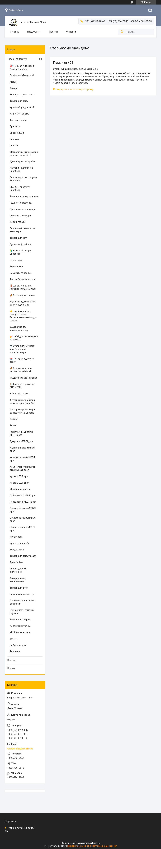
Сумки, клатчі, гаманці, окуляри (22, 612)
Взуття (13, 638)
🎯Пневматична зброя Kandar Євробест (22, 67)
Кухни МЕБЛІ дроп (19, 476)
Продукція (32, 31)
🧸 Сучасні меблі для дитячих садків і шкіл (21, 370)
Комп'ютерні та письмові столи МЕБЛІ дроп (23, 468)
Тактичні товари (18, 120)
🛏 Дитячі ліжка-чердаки (23, 378)
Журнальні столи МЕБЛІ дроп (22, 449)
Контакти (71, 31)
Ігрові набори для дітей (22, 107)
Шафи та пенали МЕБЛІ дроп (22, 529)
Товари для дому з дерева (24, 196)
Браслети (15, 126)
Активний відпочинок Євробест (21, 169)
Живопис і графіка (19, 113)
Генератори (16, 260)
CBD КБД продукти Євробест (20, 188)
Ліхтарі (13, 88)
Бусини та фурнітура (21, 244)
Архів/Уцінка (17, 562)
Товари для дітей (19, 588)
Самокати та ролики (20, 273)
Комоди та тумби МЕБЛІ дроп (22, 459)
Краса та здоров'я (19, 543)
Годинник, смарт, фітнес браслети (22, 602)
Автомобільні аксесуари (23, 279)
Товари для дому (19, 101)
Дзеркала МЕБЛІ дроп (21, 441)
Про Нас (53, 31)
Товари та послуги (17, 59)
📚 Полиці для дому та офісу (22, 360)
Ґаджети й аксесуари (21, 202)
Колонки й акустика (20, 626)
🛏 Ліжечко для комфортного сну (19, 328)
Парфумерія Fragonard (22, 75)
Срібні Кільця (17, 133)
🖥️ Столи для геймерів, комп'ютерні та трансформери (22, 349)
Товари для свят (18, 238)
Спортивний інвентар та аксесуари (22, 230)
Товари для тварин (20, 619)
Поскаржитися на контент (79, 846)
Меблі (13, 82)
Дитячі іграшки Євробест (23, 161)
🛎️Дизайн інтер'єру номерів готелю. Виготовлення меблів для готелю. (23, 316)
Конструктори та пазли (22, 94)
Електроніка (16, 266)
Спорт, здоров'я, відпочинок (18, 570)
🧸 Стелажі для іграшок (22, 295)
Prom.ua (96, 843)
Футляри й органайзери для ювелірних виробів (22, 402)
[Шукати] (122, 31)
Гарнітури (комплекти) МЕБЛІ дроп (21, 433)
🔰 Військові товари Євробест (20, 252)
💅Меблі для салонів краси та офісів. (24, 338)
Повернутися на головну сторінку (73, 89)
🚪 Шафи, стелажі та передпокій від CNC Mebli (23, 287)
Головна (14, 31)
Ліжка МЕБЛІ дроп (19, 483)
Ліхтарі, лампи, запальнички (17, 580)
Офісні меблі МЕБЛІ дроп (23, 495)
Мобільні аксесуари (20, 632)
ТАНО (13, 425)
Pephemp (15, 651)
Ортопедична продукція (22, 209)
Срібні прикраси (18, 645)
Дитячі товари (17, 222)
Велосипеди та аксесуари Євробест (23, 179)
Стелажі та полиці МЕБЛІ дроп (23, 519)
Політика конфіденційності (104, 846)
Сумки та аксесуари (20, 215)
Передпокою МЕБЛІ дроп (23, 502)
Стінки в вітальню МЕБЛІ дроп (23, 510)
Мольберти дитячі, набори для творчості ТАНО (24, 154)
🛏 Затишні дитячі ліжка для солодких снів (23, 303)
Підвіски (14, 145)
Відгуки (11, 668)
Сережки (14, 139)
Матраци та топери (20, 489)
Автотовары (16, 536)
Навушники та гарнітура (22, 594)
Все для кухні (17, 549)
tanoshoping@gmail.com (20, 748)
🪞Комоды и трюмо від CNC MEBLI (22, 386)
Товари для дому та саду (23, 556)
